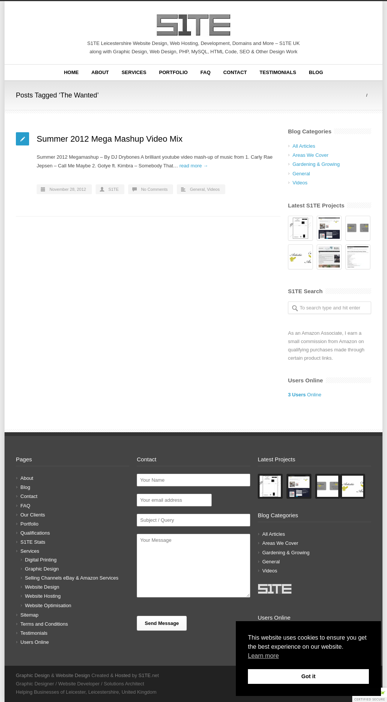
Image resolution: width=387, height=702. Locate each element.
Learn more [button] (263, 656)
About (100, 72)
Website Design (42, 587)
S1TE (113, 189)
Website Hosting (42, 596)
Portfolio (173, 72)
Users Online (34, 642)
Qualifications (35, 533)
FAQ (205, 72)
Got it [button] (308, 676)
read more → (194, 166)
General (197, 189)
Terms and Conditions (44, 624)
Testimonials (278, 72)
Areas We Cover (310, 155)
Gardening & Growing (316, 164)
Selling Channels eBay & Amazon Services (71, 578)
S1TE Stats (32, 542)
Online (304, 394)
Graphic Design (42, 569)
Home (71, 72)
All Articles (304, 146)
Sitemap (29, 615)
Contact (235, 72)
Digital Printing (41, 560)
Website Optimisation (48, 605)
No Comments (154, 189)
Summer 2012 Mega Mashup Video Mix (110, 139)
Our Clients (32, 515)
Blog (316, 72)
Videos (213, 189)
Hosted (122, 675)
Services (134, 72)
